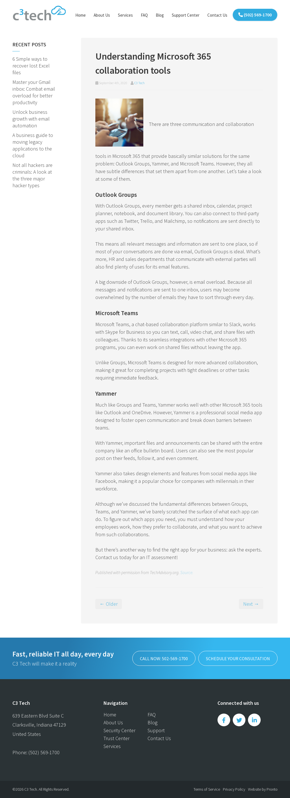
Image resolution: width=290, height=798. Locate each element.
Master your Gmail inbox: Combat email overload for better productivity (33, 92)
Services (125, 15)
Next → (251, 604)
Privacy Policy (234, 789)
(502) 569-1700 (255, 15)
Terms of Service (207, 789)
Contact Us (217, 15)
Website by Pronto (263, 789)
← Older (109, 604)
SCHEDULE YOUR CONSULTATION (238, 658)
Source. (186, 572)
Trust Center (116, 738)
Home (80, 15)
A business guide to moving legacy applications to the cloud (32, 145)
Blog (160, 15)
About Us (102, 15)
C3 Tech (139, 83)
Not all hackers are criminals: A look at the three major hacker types (32, 175)
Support (156, 730)
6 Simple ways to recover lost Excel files (31, 66)
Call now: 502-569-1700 (164, 658)
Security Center (119, 730)
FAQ (144, 15)
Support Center (185, 15)
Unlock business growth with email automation (31, 119)
